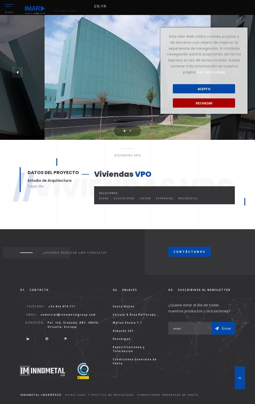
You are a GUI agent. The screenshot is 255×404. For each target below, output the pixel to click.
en (97, 6)
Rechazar (204, 103)
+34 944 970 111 (61, 306)
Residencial (188, 198)
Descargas (121, 339)
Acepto (204, 88)
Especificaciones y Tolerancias (129, 349)
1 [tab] (124, 131)
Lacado (145, 198)
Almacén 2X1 (123, 331)
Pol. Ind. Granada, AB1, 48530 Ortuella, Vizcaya (73, 325)
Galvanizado (124, 198)
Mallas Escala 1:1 (127, 323)
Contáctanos (190, 251)
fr (104, 6)
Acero (104, 198)
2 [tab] (130, 131)
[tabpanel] (128, 77)
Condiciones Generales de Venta (135, 361)
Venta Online (124, 306)
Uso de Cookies (211, 72)
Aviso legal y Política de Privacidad (99, 395)
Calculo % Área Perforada (134, 315)
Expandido (164, 198)
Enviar (223, 328)
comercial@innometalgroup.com (68, 315)
